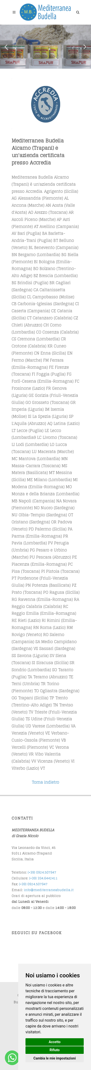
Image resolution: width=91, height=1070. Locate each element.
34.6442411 (49, 878)
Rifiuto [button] (55, 1050)
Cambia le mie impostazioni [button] (54, 1058)
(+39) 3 (34, 878)
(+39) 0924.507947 (42, 872)
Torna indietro (45, 782)
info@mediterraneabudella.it (49, 890)
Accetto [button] (55, 1042)
